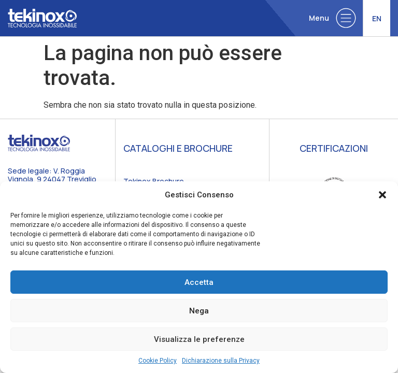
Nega (199, 310)
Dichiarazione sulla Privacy (221, 360)
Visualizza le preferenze (199, 339)
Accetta (199, 282)
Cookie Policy (157, 360)
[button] (382, 195)
